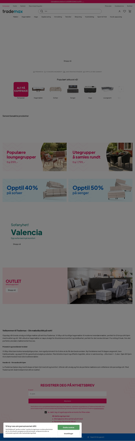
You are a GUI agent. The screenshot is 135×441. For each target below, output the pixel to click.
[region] (42, 430)
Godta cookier (68, 427)
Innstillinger (68, 433)
